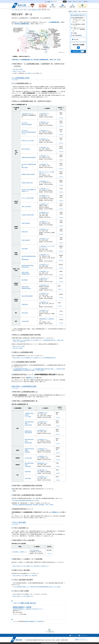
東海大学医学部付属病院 (27, 296)
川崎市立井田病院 (26, 223)
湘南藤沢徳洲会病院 (26, 288)
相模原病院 (27, 452)
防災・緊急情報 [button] (42, 6)
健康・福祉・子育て (19, 9)
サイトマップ (74, 635)
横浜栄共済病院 (28, 442)
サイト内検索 (47, 1)
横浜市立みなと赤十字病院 (28, 140)
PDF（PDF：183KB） (18, 348)
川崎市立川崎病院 (26, 240)
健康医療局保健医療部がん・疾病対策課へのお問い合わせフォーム (28, 608)
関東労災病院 (25, 231)
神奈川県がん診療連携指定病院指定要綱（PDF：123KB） (26, 500)
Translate (69, 1)
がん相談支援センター (44, 113)
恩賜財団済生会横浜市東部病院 (29, 157)
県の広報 (76, 39)
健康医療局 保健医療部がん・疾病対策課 (22, 607)
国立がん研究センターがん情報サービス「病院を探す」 (25, 575)
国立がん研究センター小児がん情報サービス (23, 596)
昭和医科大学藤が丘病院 (27, 182)
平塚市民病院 (25, 304)
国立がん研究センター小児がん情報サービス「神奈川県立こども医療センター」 (31, 566)
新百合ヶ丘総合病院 (26, 206)
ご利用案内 (85, 1)
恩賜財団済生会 (28, 431)
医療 (25, 9)
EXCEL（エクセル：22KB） (19, 71)
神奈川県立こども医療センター (20, 551)
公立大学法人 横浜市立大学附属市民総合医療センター (29, 132)
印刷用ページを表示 (73, 11)
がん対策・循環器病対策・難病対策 (34, 9)
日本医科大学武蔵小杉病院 (28, 214)
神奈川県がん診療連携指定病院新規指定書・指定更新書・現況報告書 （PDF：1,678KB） (33, 504)
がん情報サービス (30, 73)
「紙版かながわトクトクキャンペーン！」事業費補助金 (79, 29)
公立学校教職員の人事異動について (79, 25)
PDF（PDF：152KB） (18, 69)
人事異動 (75, 33)
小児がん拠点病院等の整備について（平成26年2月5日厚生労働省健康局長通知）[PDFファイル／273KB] (36, 586)
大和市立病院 (25, 312)
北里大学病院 (25, 248)
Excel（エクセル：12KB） (19, 346)
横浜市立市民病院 (26, 149)
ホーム (13, 9)
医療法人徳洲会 (25, 286)
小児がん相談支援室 (34, 550)
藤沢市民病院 (25, 279)
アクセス (61, 117)
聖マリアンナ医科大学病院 (28, 198)
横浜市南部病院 (28, 432)
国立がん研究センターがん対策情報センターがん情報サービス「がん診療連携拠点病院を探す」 (34, 357)
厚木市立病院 (28, 478)
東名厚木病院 (28, 471)
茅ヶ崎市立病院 (28, 458)
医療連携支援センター (42, 463)
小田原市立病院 (25, 321)
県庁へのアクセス (81, 639)
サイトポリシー (83, 635)
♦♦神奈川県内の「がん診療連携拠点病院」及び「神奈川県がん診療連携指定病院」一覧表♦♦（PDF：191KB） (36, 59)
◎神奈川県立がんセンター (28, 113)
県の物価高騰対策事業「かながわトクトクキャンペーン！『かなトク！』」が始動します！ (79, 20)
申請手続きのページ (30, 377)
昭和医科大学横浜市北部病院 (28, 174)
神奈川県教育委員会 (77, 35)
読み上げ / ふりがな (77, 1)
